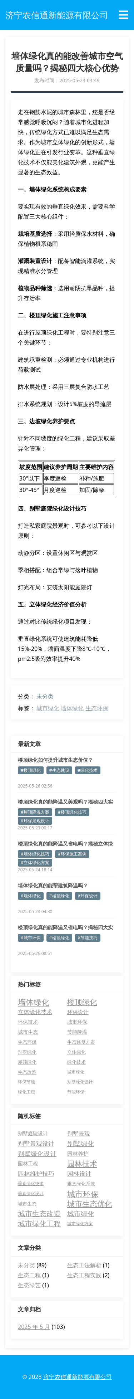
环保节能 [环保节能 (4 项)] (26, 1082)
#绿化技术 (88, 770)
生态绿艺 (29, 1285)
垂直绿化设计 (31, 1193)
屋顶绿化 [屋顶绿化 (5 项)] (27, 1062)
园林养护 (78, 1153)
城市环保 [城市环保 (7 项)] (77, 1021)
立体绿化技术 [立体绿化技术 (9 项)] (35, 1012)
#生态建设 (59, 770)
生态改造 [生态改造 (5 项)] (27, 1072)
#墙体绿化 (31, 896)
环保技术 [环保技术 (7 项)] (28, 1021)
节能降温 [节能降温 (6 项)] (77, 1031)
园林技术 (82, 1164)
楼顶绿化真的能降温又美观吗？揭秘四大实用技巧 (65, 801)
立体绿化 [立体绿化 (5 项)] (76, 1052)
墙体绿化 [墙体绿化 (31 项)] (33, 1002)
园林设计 (79, 1173)
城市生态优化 (89, 1204)
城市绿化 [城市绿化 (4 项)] (75, 1072)
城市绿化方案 (80, 1223)
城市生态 (27, 1203)
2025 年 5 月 (34, 1327)
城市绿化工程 (39, 1223)
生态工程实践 (84, 1275)
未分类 (45, 696)
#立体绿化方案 (35, 862)
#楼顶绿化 (31, 770)
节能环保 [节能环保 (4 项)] (75, 1092)
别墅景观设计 (36, 1143)
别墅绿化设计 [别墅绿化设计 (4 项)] (80, 1082)
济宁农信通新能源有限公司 (77, 1377)
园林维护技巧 (36, 1173)
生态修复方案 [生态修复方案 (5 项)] (81, 1042)
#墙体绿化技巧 (35, 854)
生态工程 (29, 1275)
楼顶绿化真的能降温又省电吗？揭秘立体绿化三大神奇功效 (65, 843)
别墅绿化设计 (37, 1153)
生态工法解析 (84, 1265)
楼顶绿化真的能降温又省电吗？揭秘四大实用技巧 (65, 927)
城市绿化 (47, 708)
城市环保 (83, 1194)
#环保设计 (88, 896)
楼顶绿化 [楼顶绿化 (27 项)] (82, 1002)
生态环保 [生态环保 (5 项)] (27, 1042)
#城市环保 (31, 938)
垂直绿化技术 (31, 1183)
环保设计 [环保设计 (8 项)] (78, 1011)
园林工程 (28, 1163)
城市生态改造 (39, 1213)
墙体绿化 (72, 708)
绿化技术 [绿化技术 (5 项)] (76, 1062)
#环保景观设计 (35, 821)
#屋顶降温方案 (35, 812)
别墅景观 (78, 1133)
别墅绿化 (80, 1143)
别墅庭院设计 (33, 1133)
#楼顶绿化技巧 (72, 812)
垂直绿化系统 (81, 1183)
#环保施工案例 (72, 854)
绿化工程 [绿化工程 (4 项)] (26, 1092)
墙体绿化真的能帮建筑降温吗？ (53, 885)
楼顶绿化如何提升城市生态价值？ (55, 759)
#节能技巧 (88, 938)
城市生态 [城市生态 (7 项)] (28, 1031)
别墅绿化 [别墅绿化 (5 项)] (27, 1052)
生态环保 (96, 708)
